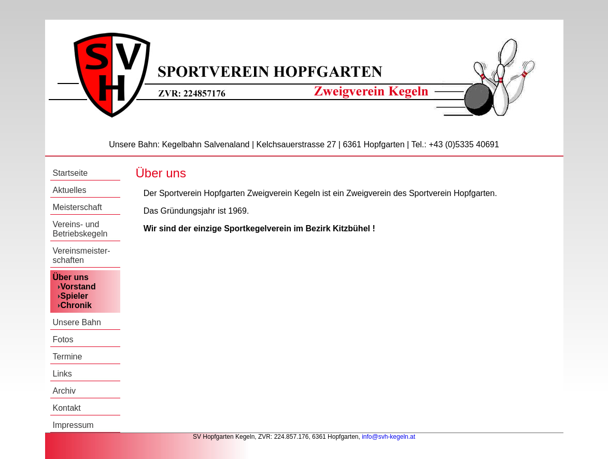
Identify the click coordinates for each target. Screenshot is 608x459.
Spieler (74, 295)
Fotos (63, 339)
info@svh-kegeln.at (388, 436)
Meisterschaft (77, 207)
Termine (67, 356)
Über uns (71, 277)
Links (62, 373)
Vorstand (78, 286)
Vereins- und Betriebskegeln (80, 229)
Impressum (73, 425)
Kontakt (67, 408)
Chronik (76, 305)
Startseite (70, 173)
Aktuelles (70, 190)
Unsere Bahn (77, 322)
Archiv (64, 390)
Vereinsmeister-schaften (81, 255)
